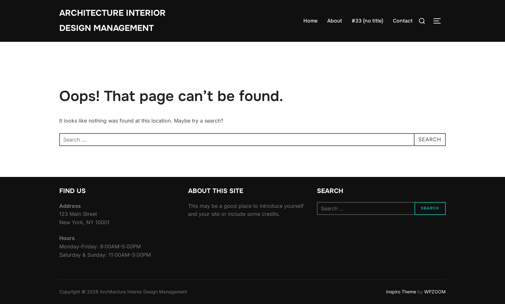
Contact (403, 20)
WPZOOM (435, 291)
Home (310, 20)
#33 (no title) (367, 20)
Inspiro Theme (401, 291)
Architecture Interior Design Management (112, 20)
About (334, 20)
